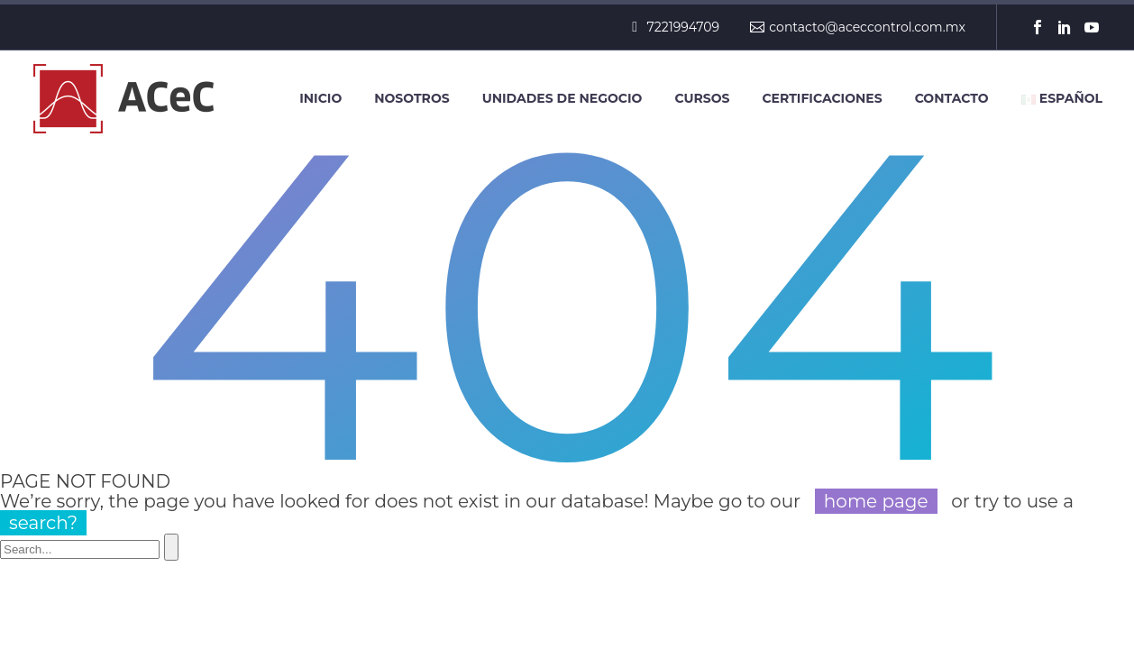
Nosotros (411, 98)
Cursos (701, 98)
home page (876, 501)
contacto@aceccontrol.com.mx (867, 27)
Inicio (320, 98)
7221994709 (683, 27)
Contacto (952, 98)
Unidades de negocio (562, 98)
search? (43, 523)
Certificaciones (822, 98)
